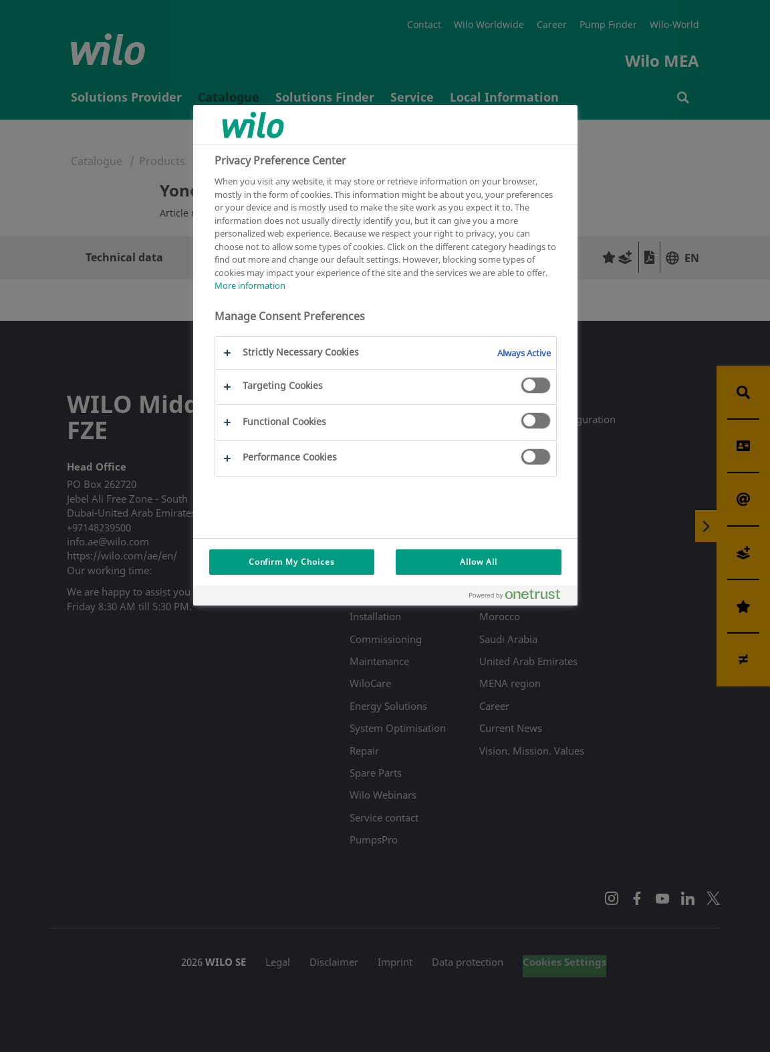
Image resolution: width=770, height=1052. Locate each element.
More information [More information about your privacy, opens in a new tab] (250, 285)
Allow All (478, 561)
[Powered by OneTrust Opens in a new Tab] (520, 597)
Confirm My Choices (292, 561)
